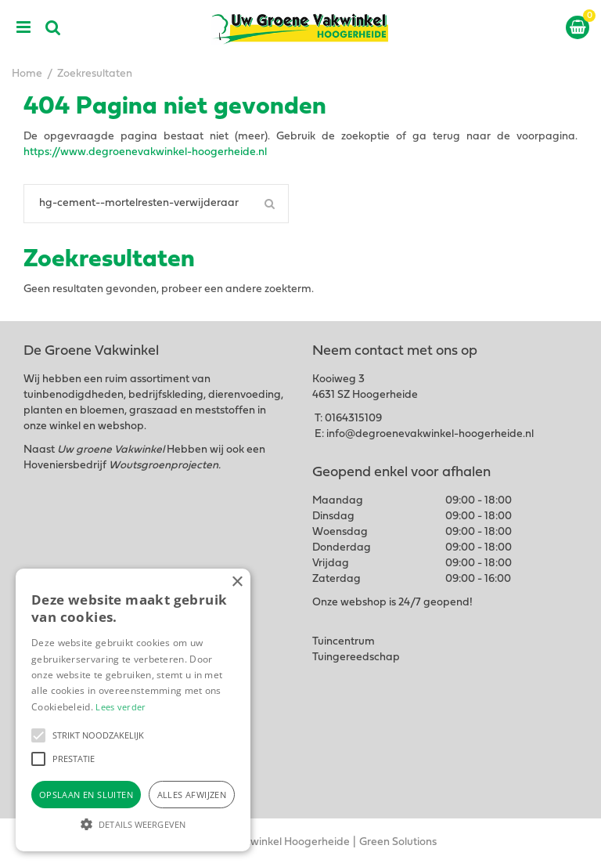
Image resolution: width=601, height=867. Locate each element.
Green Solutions (398, 842)
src (53, 27)
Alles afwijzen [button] (192, 794)
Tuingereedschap (356, 657)
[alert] (133, 710)
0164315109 (353, 419)
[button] (38, 735)
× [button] (237, 582)
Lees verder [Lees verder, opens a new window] (120, 707)
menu (23, 27)
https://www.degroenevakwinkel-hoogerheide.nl (145, 152)
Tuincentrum (343, 642)
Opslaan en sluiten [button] (86, 794)
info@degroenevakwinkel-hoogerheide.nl (430, 434)
